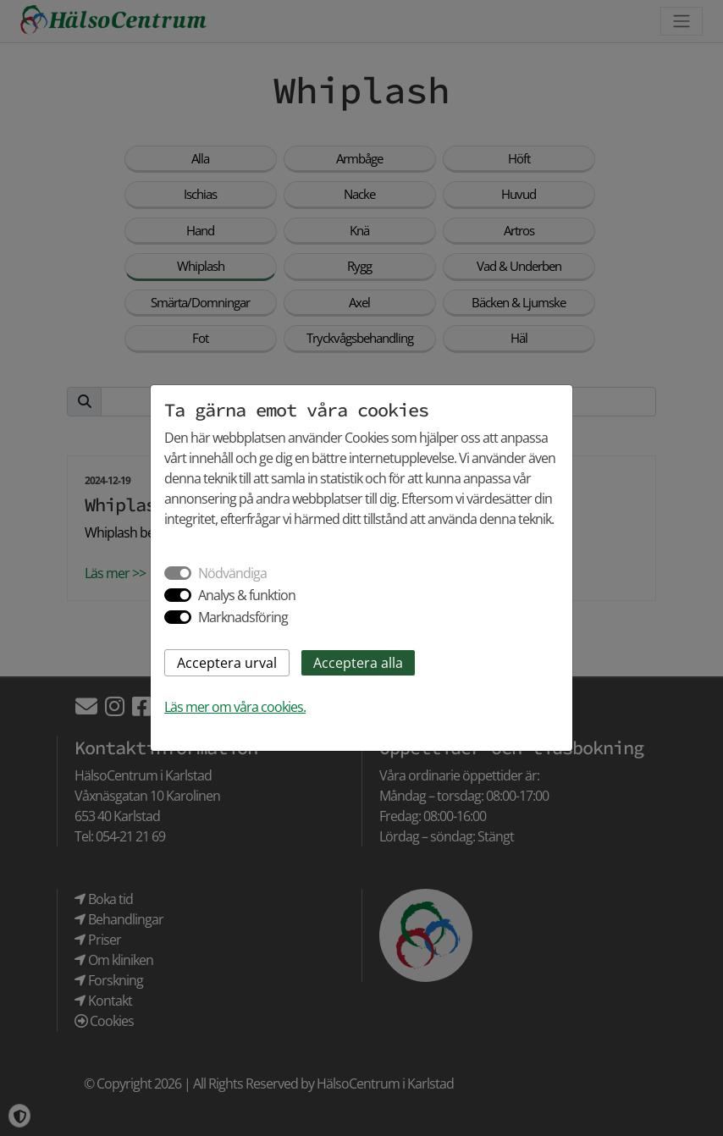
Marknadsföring (243, 617)
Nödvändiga (232, 573)
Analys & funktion (246, 595)
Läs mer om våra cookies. (235, 707)
